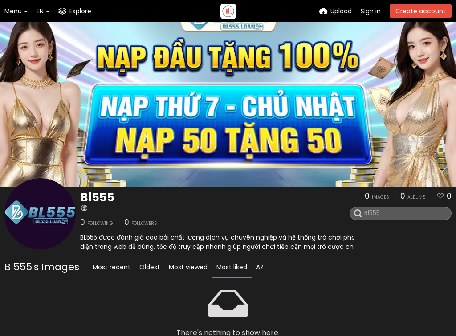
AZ (260, 267)
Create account (420, 11)
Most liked (231, 267)
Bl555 (97, 197)
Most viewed (188, 267)
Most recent (111, 267)
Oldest (149, 267)
